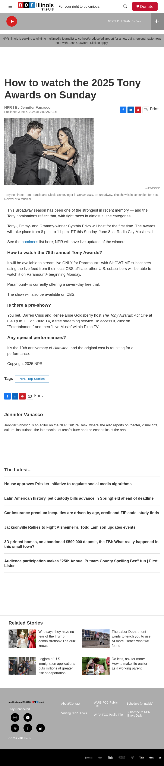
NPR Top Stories (32, 379)
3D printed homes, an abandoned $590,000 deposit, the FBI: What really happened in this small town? (81, 544)
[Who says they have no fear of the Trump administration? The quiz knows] (22, 638)
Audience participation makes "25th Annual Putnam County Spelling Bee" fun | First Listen (81, 563)
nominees (30, 242)
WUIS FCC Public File (106, 704)
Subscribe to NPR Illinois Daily (138, 714)
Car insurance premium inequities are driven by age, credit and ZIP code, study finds (81, 513)
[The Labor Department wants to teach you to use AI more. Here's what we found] (96, 638)
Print (154, 108)
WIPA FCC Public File (108, 714)
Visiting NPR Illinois (74, 713)
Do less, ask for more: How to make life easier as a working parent (129, 663)
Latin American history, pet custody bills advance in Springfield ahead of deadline (79, 498)
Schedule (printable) (140, 703)
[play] (11, 21)
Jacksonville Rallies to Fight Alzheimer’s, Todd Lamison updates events (69, 527)
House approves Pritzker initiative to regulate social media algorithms (68, 484)
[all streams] (157, 21)
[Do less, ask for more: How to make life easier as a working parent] (96, 666)
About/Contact (70, 703)
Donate (146, 6)
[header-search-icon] (125, 6)
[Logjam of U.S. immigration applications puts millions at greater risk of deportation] (22, 666)
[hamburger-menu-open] (10, 6)
